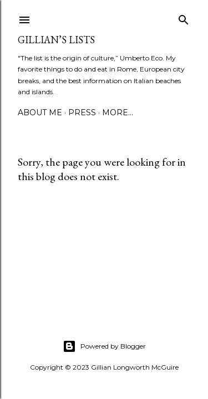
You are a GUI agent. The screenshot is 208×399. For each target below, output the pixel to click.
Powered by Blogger (104, 346)
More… (117, 112)
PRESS (82, 112)
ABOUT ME (40, 112)
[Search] (183, 17)
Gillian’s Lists (56, 39)
